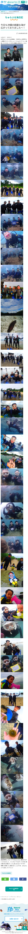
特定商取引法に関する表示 (8, 899)
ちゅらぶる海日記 (6, 873)
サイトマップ (4, 896)
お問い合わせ (16, 919)
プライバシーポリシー (15, 896)
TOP (3, 11)
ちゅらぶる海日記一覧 (14, 11)
